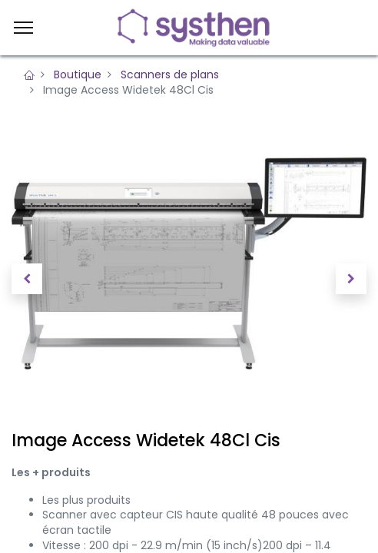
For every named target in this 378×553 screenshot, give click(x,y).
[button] (27, 278)
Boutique (77, 74)
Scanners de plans (170, 74)
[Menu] (23, 28)
